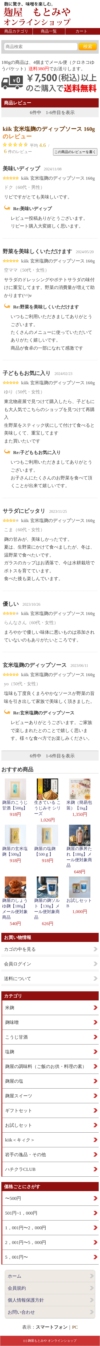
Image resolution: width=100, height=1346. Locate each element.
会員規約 (17, 1288)
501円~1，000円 (21, 1213)
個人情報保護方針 (26, 1300)
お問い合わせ (21, 1312)
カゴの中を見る (20, 949)
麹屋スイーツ (18, 1095)
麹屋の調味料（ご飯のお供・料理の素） (46, 1066)
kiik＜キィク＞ (20, 1139)
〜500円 (13, 1198)
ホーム (14, 1276)
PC (75, 1327)
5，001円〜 (16, 1257)
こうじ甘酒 (16, 1037)
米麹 (9, 1007)
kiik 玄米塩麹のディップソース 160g (49, 129)
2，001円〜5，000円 (25, 1242)
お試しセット (18, 1125)
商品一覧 (49, 31)
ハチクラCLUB (20, 1169)
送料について (17, 978)
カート (81, 31)
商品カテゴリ (16, 31)
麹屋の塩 (14, 1081)
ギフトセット (18, 1110)
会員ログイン (17, 964)
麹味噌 (12, 1022)
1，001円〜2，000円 (25, 1227)
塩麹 (9, 1051)
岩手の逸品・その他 (25, 1154)
